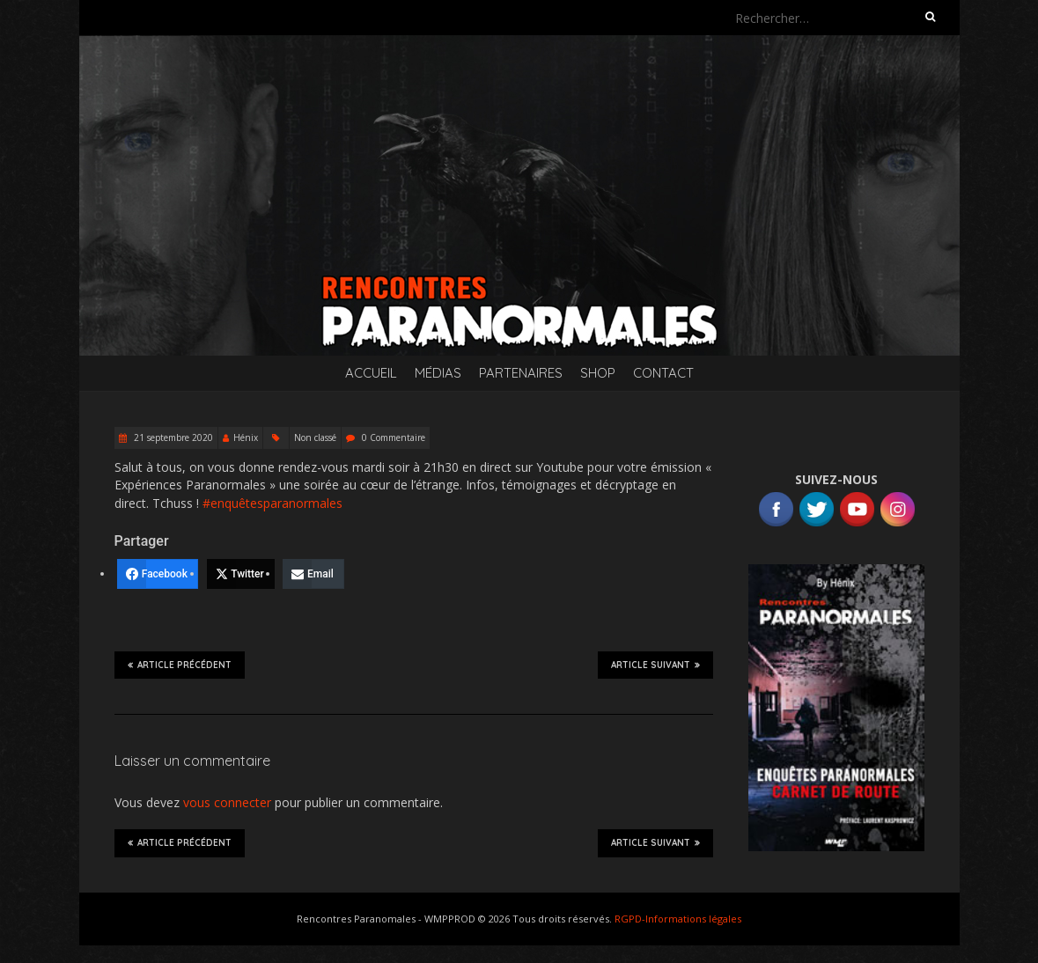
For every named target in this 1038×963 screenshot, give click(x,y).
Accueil (371, 372)
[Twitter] (241, 574)
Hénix (245, 437)
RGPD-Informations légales (678, 918)
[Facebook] (157, 574)
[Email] (313, 574)
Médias (438, 372)
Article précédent (180, 664)
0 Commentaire (393, 437)
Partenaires (521, 372)
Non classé (315, 437)
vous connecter (227, 802)
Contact (663, 372)
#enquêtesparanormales (272, 503)
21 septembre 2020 (172, 437)
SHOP (597, 372)
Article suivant (655, 664)
